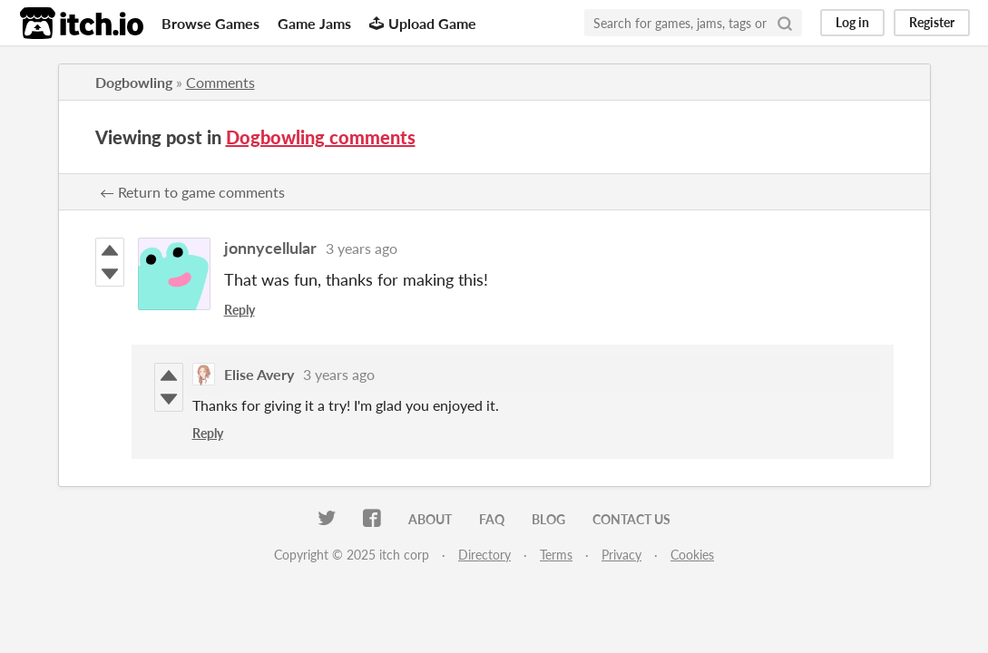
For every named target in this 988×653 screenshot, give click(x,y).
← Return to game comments (192, 191)
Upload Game (422, 23)
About (430, 519)
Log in (852, 22)
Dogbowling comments (321, 137)
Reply (239, 309)
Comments (220, 82)
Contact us (631, 519)
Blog (548, 519)
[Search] (785, 22)
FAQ (491, 519)
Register (931, 22)
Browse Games (210, 23)
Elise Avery (259, 374)
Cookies (692, 554)
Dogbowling (133, 82)
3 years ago (361, 248)
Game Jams (314, 23)
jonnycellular (270, 248)
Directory (484, 554)
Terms (556, 554)
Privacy (621, 554)
